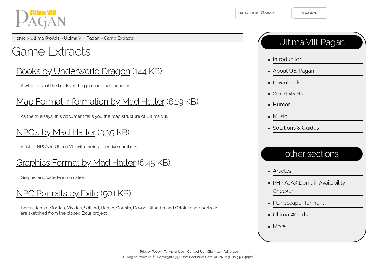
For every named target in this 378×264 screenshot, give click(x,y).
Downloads (287, 82)
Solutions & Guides (296, 128)
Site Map (214, 252)
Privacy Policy (150, 252)
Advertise (231, 252)
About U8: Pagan (293, 71)
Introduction (288, 59)
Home (19, 38)
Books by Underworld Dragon (73, 71)
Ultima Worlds (44, 38)
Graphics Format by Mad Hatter (76, 162)
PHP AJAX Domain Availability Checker (309, 187)
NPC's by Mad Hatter (55, 132)
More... (281, 226)
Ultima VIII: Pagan (81, 38)
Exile (87, 213)
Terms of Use (174, 252)
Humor (281, 104)
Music (280, 116)
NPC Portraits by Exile (57, 193)
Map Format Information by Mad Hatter (90, 101)
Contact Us (195, 252)
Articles (282, 171)
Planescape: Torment (298, 203)
